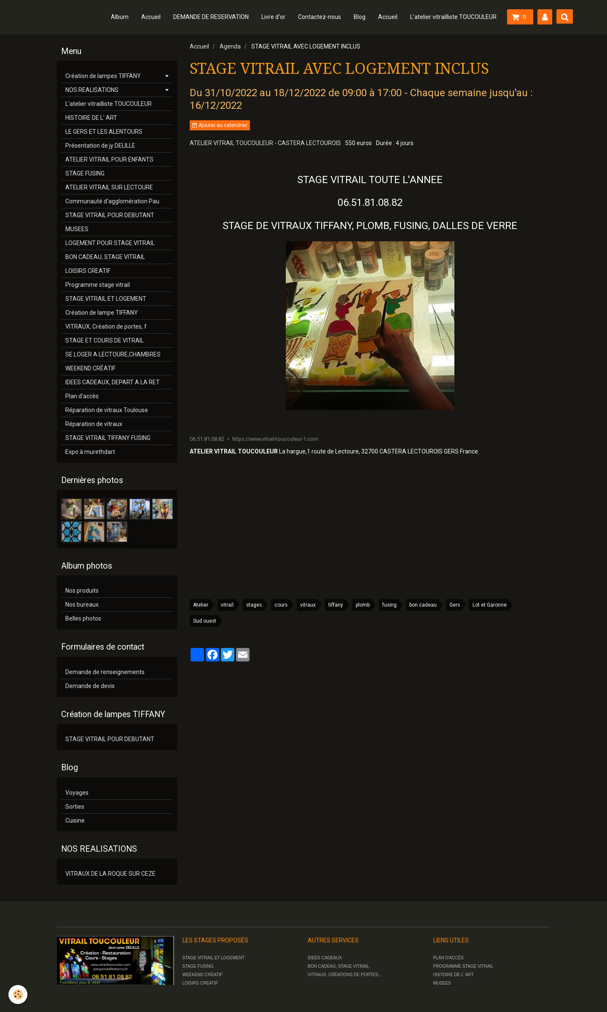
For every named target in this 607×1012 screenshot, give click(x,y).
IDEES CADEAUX (325, 957)
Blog (359, 16)
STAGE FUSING (85, 173)
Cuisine (75, 820)
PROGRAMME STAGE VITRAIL (463, 966)
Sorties (74, 806)
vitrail (227, 605)
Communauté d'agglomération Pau (112, 201)
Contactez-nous (319, 16)
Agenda (230, 46)
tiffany (335, 605)
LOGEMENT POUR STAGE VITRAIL (110, 243)
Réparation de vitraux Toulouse (106, 410)
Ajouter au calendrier (219, 125)
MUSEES (77, 229)
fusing (389, 605)
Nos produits (82, 590)
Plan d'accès (82, 396)
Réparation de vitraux (93, 424)
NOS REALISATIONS (91, 89)
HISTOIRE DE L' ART (91, 117)
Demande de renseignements (105, 672)
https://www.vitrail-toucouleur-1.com (275, 439)
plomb (363, 605)
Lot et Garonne (490, 605)
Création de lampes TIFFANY (103, 76)
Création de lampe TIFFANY (101, 312)
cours (280, 605)
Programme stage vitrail (97, 284)
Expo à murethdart (90, 451)
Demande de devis (90, 686)
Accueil (151, 16)
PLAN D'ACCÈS (448, 957)
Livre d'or (273, 16)
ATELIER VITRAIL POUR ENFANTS (109, 159)
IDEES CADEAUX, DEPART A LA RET (112, 382)
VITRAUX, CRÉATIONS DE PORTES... (344, 974)
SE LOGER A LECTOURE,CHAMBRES (113, 354)
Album (120, 16)
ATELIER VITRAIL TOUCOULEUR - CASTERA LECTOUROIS (265, 143)
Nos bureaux (82, 604)
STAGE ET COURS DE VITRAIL (104, 340)
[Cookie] (17, 994)
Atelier (200, 605)
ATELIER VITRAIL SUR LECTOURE (109, 187)
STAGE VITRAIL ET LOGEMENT (105, 298)
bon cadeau (423, 605)
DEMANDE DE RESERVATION (211, 16)
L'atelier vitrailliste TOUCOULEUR (453, 16)
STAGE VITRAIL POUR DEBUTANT (109, 215)
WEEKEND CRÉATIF (90, 368)
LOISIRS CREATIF (87, 270)
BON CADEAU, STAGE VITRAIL (105, 257)
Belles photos (83, 618)
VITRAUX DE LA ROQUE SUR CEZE (110, 873)
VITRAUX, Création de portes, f (106, 326)
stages (254, 605)
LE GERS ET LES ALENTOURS (103, 131)
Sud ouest (204, 621)
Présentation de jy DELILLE (100, 145)
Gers (454, 605)
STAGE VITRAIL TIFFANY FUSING (107, 437)
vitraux (308, 605)
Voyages (77, 792)
